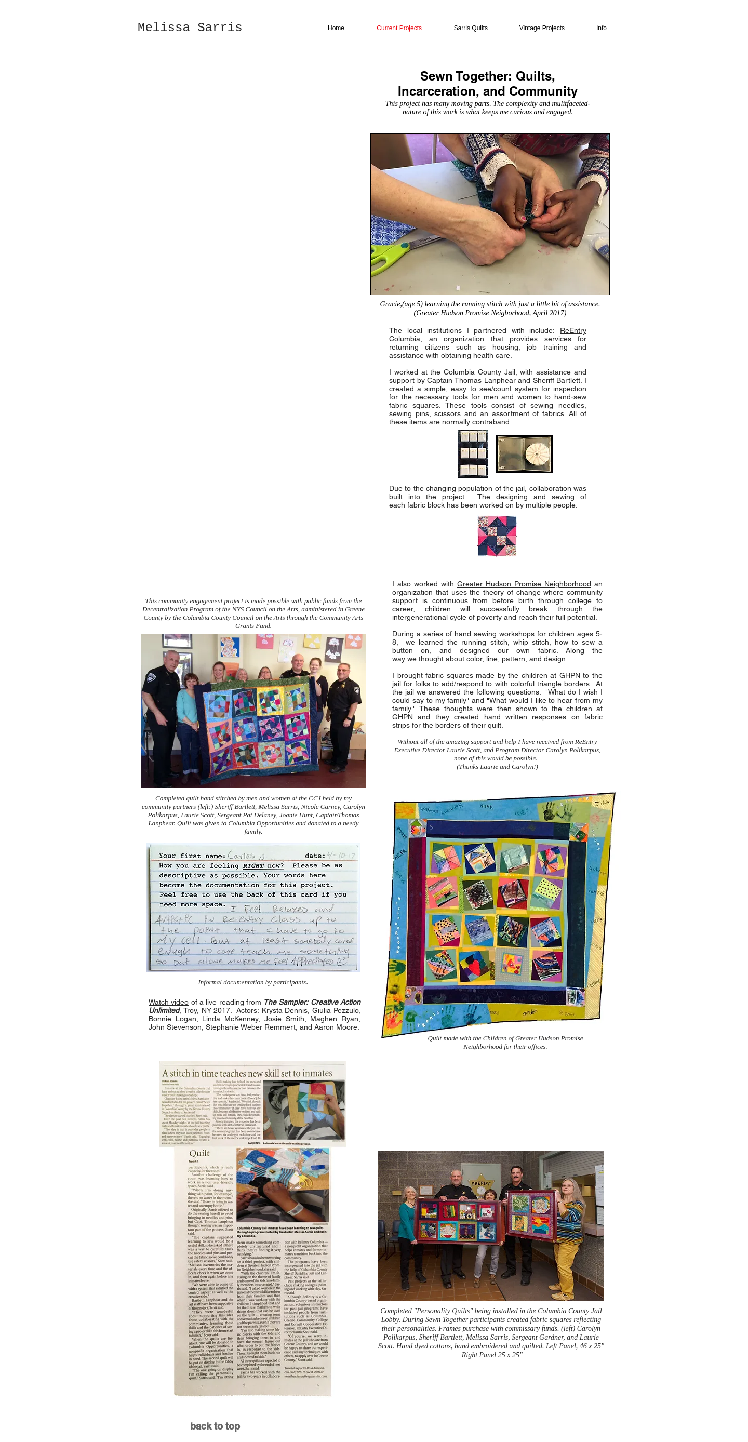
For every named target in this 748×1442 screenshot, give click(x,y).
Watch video (169, 1002)
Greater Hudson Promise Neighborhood (524, 584)
